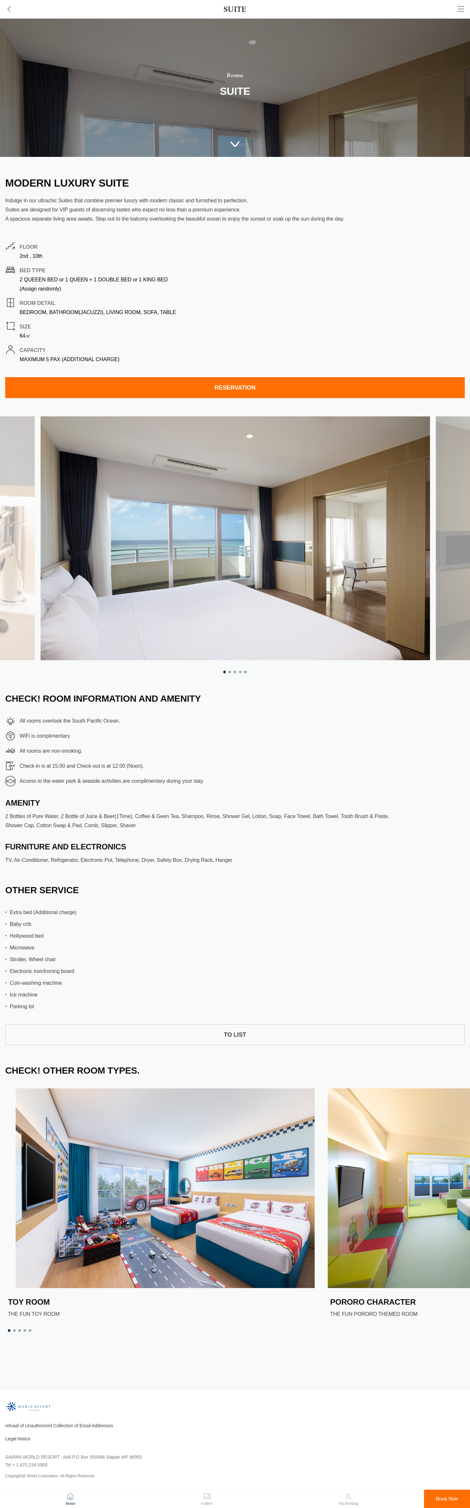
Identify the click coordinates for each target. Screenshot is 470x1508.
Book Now (447, 1499)
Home (70, 1503)
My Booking (348, 1503)
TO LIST (235, 1034)
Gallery (207, 1503)
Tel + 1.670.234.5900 (26, 1464)
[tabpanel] (235, 538)
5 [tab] (245, 672)
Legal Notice (17, 1438)
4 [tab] (240, 672)
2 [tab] (229, 672)
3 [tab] (235, 672)
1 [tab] (224, 672)
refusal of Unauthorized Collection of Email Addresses (59, 1425)
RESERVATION (235, 387)
